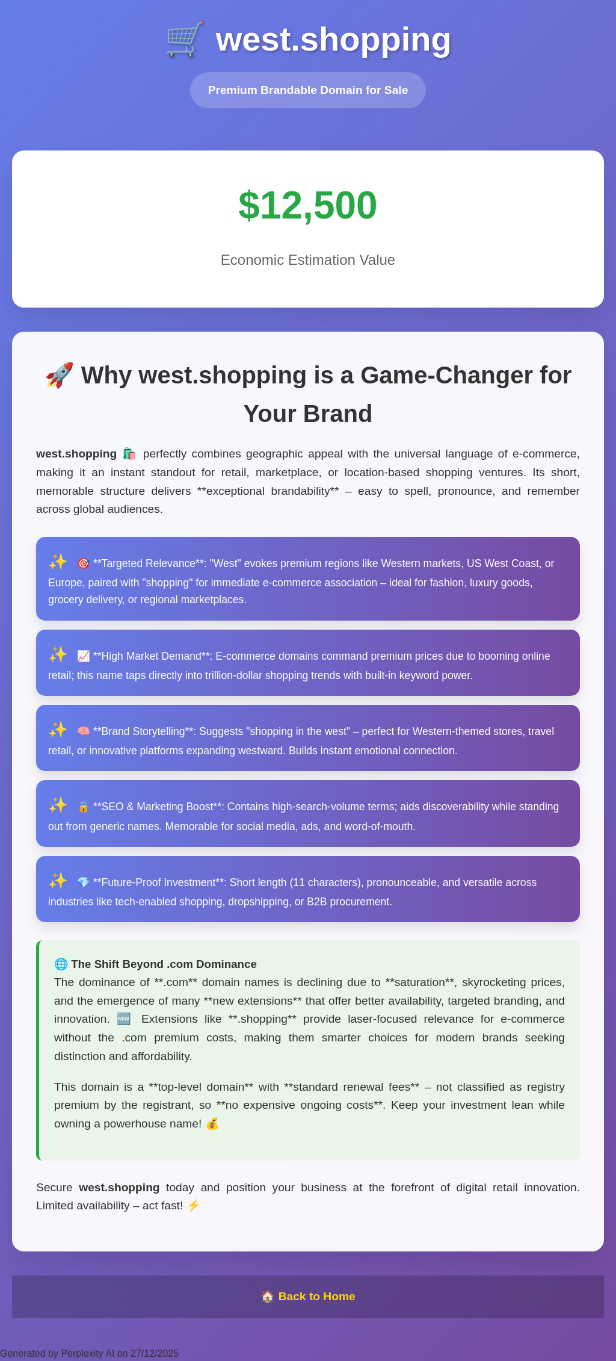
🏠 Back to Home (307, 1296)
